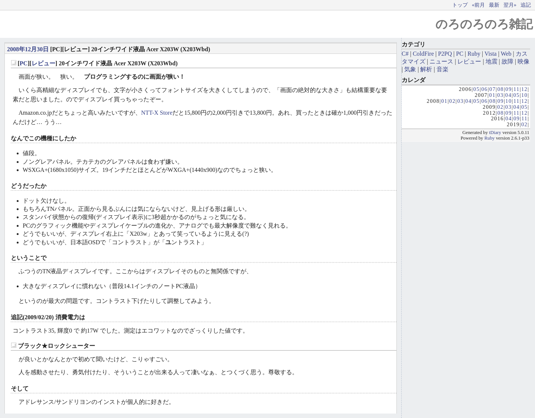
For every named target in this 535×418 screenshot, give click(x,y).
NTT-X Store (156, 113)
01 (492, 95)
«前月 (478, 5)
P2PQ (445, 53)
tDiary (495, 132)
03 (500, 95)
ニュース (441, 61)
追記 (526, 5)
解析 (426, 69)
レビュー (43, 63)
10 (524, 95)
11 (516, 89)
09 (508, 89)
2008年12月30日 (28, 49)
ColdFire (423, 53)
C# (405, 53)
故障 (507, 61)
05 (476, 89)
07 (492, 89)
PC (23, 63)
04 (508, 95)
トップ (460, 5)
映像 (523, 61)
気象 (410, 69)
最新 (494, 5)
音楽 (442, 69)
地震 (491, 61)
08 (500, 89)
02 (452, 101)
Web (506, 53)
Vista (490, 53)
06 (484, 89)
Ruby (473, 53)
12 (524, 89)
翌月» (509, 5)
